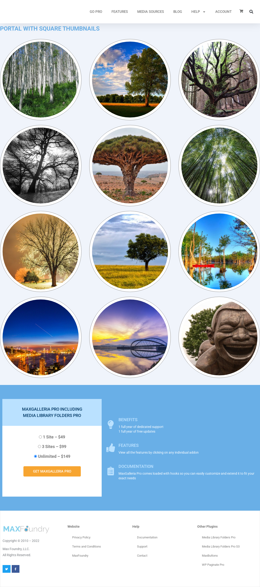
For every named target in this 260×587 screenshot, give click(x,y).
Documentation (147, 537)
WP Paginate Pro (213, 564)
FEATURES (119, 12)
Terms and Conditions (86, 546)
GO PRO (96, 12)
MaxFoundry (80, 555)
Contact (142, 555)
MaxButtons (210, 555)
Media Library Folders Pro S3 (221, 546)
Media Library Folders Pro (218, 537)
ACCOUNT (223, 12)
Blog (177, 12)
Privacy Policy (81, 537)
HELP (198, 12)
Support (142, 546)
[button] (251, 11)
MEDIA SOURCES (150, 12)
